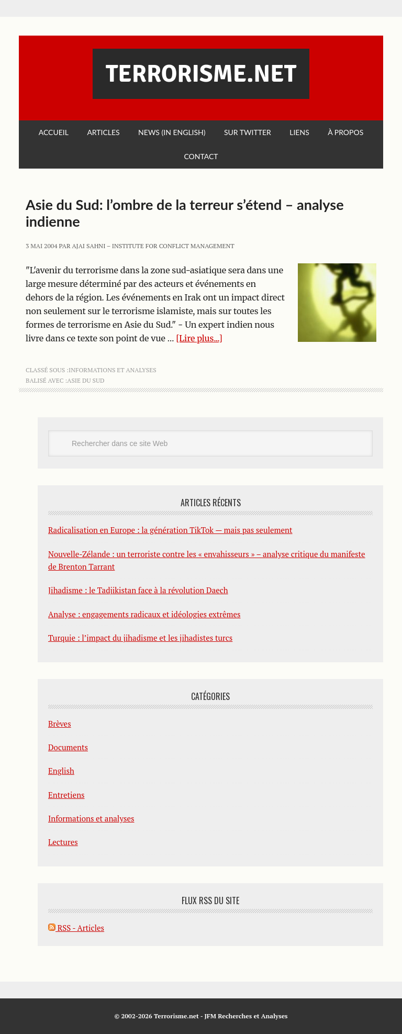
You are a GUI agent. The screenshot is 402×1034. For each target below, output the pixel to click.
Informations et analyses (113, 370)
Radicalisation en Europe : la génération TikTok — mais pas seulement (170, 530)
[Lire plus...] (199, 338)
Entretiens (66, 795)
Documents (68, 747)
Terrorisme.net (201, 73)
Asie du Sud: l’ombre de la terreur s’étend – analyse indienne (185, 213)
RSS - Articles (76, 927)
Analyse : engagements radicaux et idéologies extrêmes (144, 614)
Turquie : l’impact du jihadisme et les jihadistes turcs (140, 637)
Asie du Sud (85, 380)
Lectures (63, 842)
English (61, 770)
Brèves (59, 723)
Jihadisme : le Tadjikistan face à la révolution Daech (138, 590)
